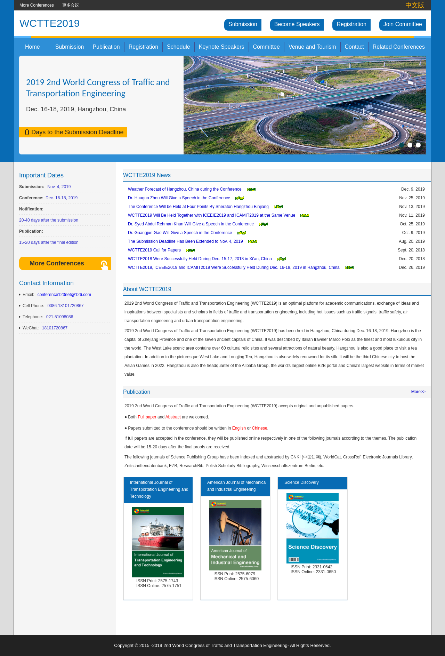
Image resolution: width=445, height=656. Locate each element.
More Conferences (36, 5)
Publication (106, 47)
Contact (354, 47)
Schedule (178, 47)
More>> (418, 391)
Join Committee (402, 24)
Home (32, 47)
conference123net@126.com (64, 294)
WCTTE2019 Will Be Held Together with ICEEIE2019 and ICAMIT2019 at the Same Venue (211, 215)
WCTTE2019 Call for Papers (154, 250)
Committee (266, 47)
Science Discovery (301, 482)
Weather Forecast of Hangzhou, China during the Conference (185, 189)
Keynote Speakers (221, 47)
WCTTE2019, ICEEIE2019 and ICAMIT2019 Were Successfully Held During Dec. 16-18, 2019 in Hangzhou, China (234, 267)
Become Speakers (297, 24)
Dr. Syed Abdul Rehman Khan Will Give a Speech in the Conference (191, 224)
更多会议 (70, 5)
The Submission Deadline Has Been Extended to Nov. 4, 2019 (185, 241)
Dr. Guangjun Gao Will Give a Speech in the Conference (180, 232)
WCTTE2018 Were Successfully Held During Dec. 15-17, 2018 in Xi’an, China (200, 258)
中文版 (414, 5)
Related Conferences (399, 47)
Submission (242, 24)
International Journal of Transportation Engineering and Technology (159, 489)
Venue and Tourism (312, 47)
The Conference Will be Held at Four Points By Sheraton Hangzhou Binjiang (198, 206)
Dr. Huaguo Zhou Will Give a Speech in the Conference (179, 197)
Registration (351, 24)
